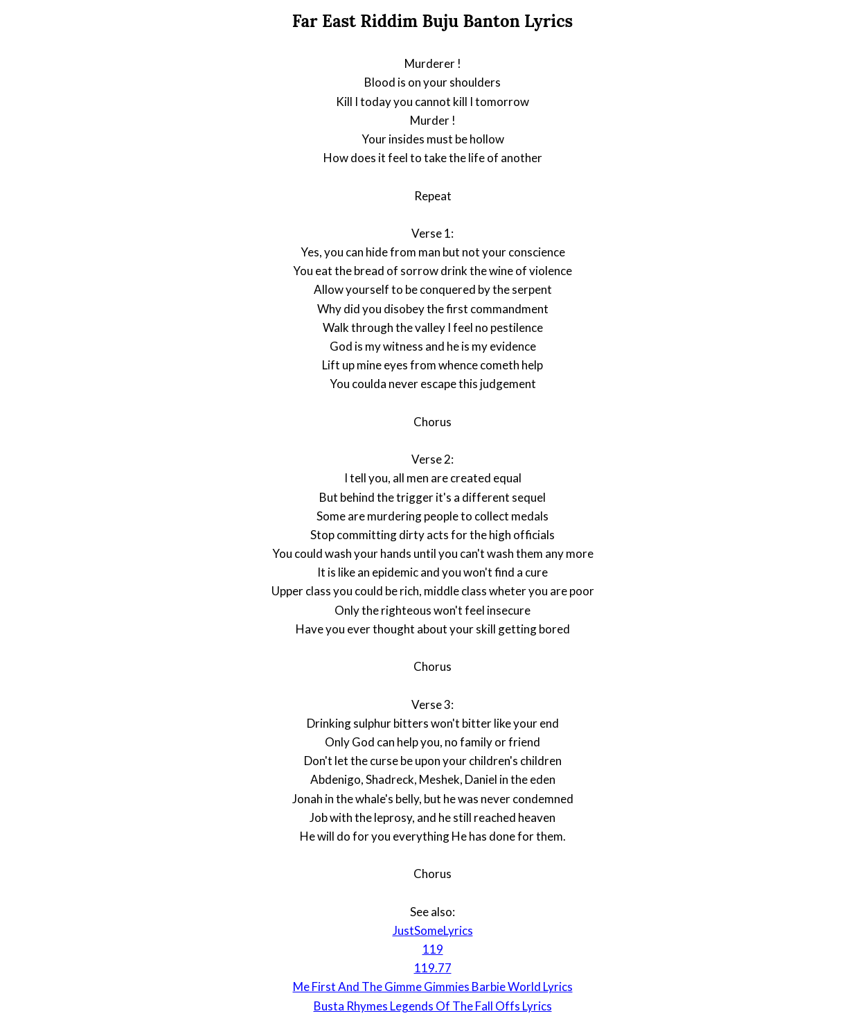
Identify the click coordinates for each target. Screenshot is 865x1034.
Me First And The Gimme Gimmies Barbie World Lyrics (433, 986)
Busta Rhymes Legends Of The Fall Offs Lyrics (433, 1006)
